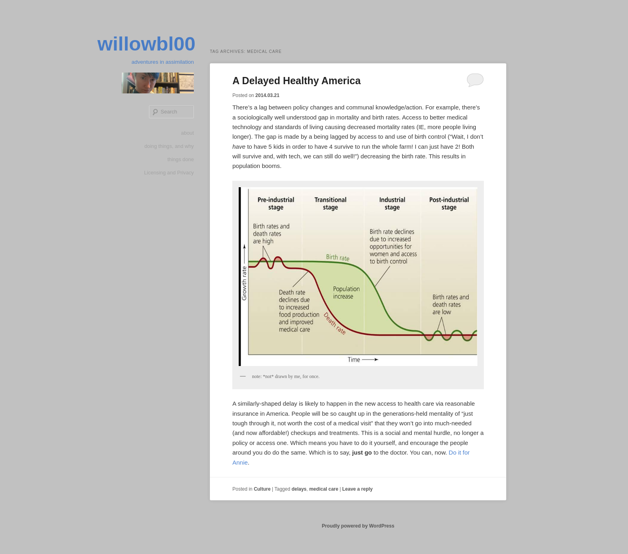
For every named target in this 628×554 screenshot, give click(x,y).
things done (180, 162)
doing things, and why (168, 149)
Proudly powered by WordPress (358, 526)
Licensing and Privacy (168, 176)
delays (299, 489)
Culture (262, 489)
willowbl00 (141, 45)
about (187, 135)
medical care (323, 489)
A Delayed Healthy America (299, 81)
